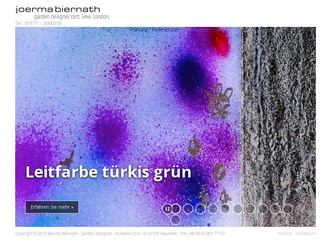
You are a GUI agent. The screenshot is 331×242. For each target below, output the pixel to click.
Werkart (270, 29)
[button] (262, 208)
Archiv (249, 29)
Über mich (113, 29)
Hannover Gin (300, 29)
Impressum (305, 233)
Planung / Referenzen (154, 29)
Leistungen (197, 29)
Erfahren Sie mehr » (52, 207)
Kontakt (285, 233)
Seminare (226, 29)
